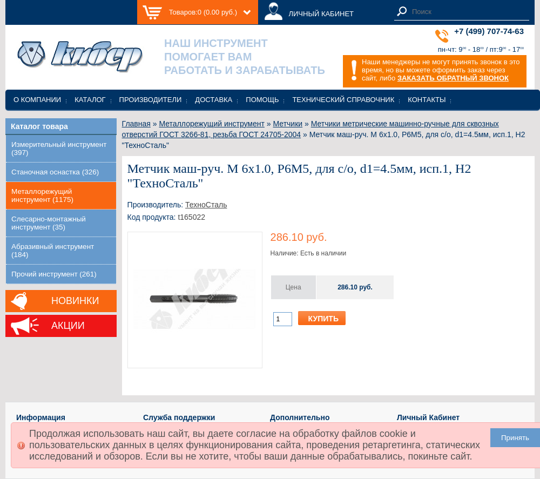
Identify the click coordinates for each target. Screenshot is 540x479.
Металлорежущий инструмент (211, 123)
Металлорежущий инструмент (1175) (42, 195)
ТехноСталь (206, 204)
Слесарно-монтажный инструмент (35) (48, 223)
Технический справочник (343, 100)
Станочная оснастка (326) (55, 172)
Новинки (75, 300)
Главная (136, 123)
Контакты (427, 100)
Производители (150, 100)
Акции (68, 325)
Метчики (288, 123)
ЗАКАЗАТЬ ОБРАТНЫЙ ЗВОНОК (453, 78)
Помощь (262, 100)
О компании (37, 100)
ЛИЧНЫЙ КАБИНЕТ (321, 14)
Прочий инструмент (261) (54, 274)
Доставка (213, 100)
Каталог (90, 100)
